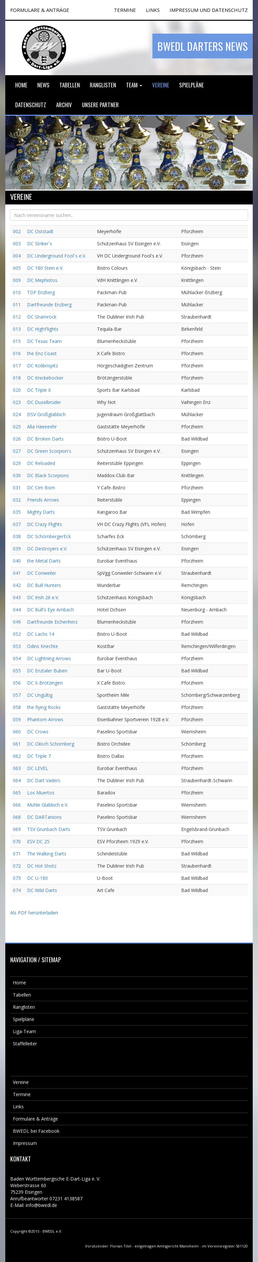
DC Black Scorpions (48, 475)
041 (17, 573)
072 (17, 866)
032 (17, 500)
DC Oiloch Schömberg (50, 744)
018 (17, 378)
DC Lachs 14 (40, 634)
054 (17, 658)
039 (17, 548)
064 (17, 780)
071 (17, 853)
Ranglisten (103, 85)
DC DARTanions (44, 817)
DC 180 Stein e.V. (45, 268)
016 (17, 353)
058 (17, 707)
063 (17, 768)
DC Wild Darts (42, 890)
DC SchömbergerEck (49, 536)
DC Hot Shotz (41, 866)
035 (17, 512)
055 (17, 670)
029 (17, 463)
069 (17, 829)
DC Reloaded (41, 463)
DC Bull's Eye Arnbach (50, 609)
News (43, 85)
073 (17, 878)
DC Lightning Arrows (49, 658)
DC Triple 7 (39, 756)
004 (17, 256)
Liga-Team (24, 1031)
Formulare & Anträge (35, 1119)
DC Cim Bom (41, 487)
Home (21, 85)
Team (134, 85)
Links (153, 10)
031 (17, 487)
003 (17, 243)
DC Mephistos (42, 280)
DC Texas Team (44, 341)
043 (17, 597)
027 (17, 451)
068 (17, 817)
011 (17, 304)
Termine (22, 1094)
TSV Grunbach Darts (48, 829)
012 (17, 317)
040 (17, 561)
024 (17, 414)
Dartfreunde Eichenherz (52, 622)
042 (17, 585)
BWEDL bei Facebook (36, 1131)
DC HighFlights (42, 329)
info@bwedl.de (41, 1205)
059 (17, 719)
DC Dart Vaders (43, 780)
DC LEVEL (37, 768)
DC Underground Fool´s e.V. (56, 256)
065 (17, 792)
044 (17, 609)
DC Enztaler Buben (47, 670)
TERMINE (125, 10)
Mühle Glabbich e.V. (47, 805)
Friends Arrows (43, 500)
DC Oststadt (40, 231)
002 (17, 231)
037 (17, 524)
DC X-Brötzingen (45, 683)
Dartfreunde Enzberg (49, 304)
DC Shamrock (41, 317)
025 (17, 426)
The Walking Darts (46, 853)
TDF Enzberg (41, 292)
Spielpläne (191, 85)
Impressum (25, 1143)
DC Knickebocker (45, 378)
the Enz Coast (42, 353)
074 (17, 890)
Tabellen (69, 85)
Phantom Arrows (45, 719)
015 (17, 341)
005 (17, 268)
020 (17, 390)
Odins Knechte (42, 646)
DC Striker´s (39, 243)
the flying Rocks (44, 707)
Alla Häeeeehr (42, 426)
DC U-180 (37, 878)
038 (17, 536)
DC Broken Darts (45, 439)
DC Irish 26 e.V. (43, 597)
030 (17, 475)
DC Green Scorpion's (49, 451)
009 (17, 280)
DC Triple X (39, 390)
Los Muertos (40, 792)
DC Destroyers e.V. (47, 548)
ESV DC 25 (38, 841)
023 (17, 402)
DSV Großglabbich (46, 414)
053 (17, 646)
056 (17, 683)
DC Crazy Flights (44, 524)
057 (17, 695)
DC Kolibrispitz (42, 365)
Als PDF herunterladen (34, 912)
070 (17, 841)
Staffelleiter (25, 1043)
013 (17, 329)
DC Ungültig (39, 695)
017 (17, 365)
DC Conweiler (41, 573)
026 (17, 439)
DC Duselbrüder (44, 402)
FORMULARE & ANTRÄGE (39, 10)
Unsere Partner (100, 105)
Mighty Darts (41, 512)
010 (17, 292)
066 (17, 805)
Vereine (160, 85)
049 (17, 622)
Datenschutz (30, 105)
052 (17, 634)
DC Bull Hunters (44, 585)
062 (17, 756)
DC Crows (37, 731)
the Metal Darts (44, 561)
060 (17, 731)
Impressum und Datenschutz (209, 10)
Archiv (64, 105)
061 (17, 744)
